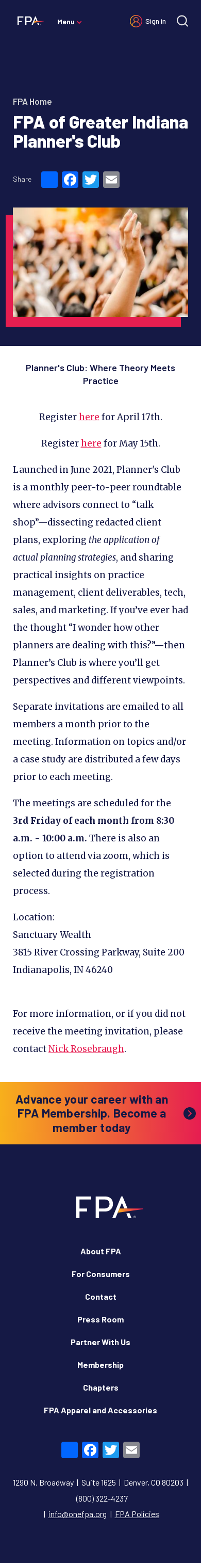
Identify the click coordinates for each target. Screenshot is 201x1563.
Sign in (155, 21)
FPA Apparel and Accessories (100, 1410)
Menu (66, 21)
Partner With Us (100, 1342)
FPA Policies (137, 1514)
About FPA (100, 1251)
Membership (100, 1364)
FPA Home (32, 101)
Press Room (100, 1319)
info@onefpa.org (77, 1514)
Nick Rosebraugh (86, 1049)
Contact (100, 1296)
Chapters (101, 1387)
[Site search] (182, 21)
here (89, 417)
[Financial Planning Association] (28, 20)
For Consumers (101, 1274)
